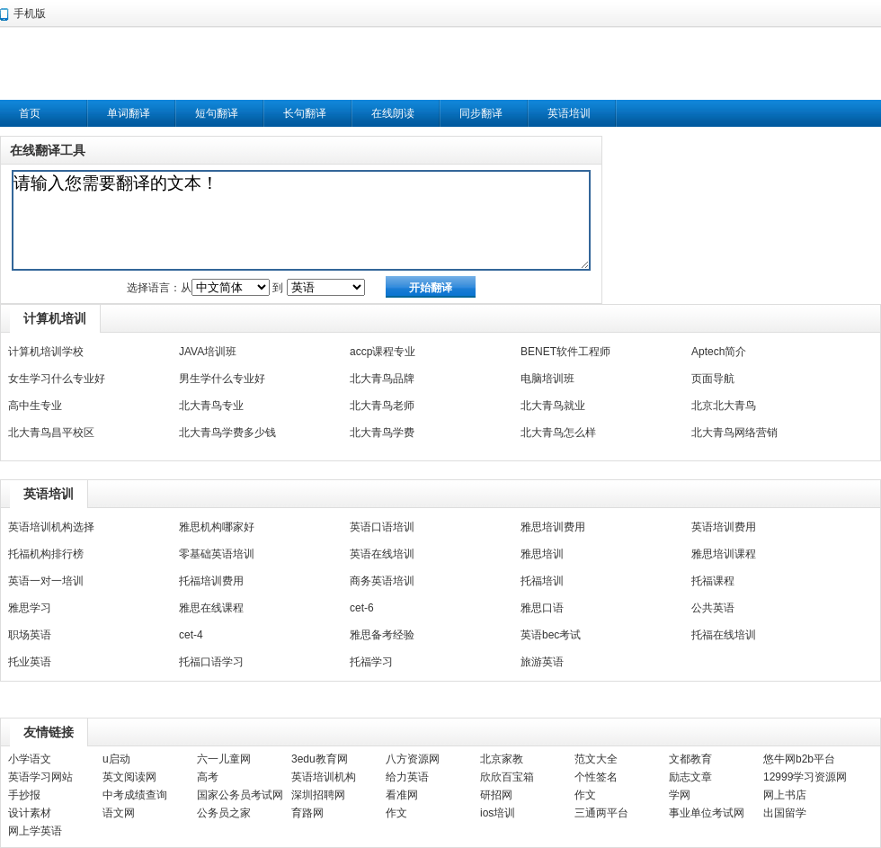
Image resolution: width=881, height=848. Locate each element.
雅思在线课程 (211, 608)
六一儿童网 (224, 759)
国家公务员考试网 (240, 795)
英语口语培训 (382, 527)
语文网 (118, 813)
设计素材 (29, 813)
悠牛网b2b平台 (799, 759)
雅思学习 (29, 608)
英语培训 (569, 113)
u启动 (116, 759)
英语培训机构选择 (51, 527)
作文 (585, 795)
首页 (29, 113)
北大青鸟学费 (382, 432)
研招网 (496, 795)
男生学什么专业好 (222, 378)
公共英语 (712, 608)
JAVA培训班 (207, 351)
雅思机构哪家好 (216, 527)
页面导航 (712, 378)
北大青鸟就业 (553, 405)
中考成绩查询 (134, 795)
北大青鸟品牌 (382, 378)
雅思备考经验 (382, 635)
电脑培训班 (547, 378)
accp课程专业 (382, 351)
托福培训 (542, 581)
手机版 (29, 13)
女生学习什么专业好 (56, 378)
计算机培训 (54, 318)
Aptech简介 (718, 351)
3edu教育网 (319, 759)
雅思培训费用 (553, 527)
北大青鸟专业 (211, 405)
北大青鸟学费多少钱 (227, 432)
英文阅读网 (129, 777)
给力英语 (407, 777)
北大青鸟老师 (382, 405)
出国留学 (784, 813)
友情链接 (48, 732)
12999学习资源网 (805, 777)
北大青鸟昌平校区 (51, 432)
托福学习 (371, 662)
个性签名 (596, 777)
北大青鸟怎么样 (558, 432)
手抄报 (24, 795)
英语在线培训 (382, 554)
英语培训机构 (323, 777)
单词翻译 (128, 113)
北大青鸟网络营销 (734, 432)
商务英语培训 (382, 581)
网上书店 (784, 795)
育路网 (307, 813)
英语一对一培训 (46, 581)
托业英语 (29, 662)
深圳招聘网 (318, 795)
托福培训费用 (211, 581)
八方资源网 (413, 759)
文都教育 (690, 759)
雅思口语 (542, 608)
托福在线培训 (723, 635)
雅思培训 (542, 554)
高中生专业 (35, 405)
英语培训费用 (723, 527)
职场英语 (29, 635)
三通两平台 (601, 813)
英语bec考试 (551, 635)
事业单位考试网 (706, 813)
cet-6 (362, 608)
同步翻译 (481, 113)
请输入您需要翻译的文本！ (301, 220)
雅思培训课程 (723, 554)
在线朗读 (392, 113)
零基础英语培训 (216, 554)
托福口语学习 (211, 662)
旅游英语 (542, 662)
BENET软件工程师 (565, 351)
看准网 (402, 795)
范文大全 (596, 759)
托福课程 (712, 581)
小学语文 (29, 759)
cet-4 (191, 635)
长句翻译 (304, 113)
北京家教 (501, 759)
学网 (679, 795)
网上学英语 (35, 831)
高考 (207, 777)
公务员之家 (224, 813)
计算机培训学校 (46, 351)
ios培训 (497, 813)
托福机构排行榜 (46, 554)
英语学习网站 (40, 777)
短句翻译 (216, 113)
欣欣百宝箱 (507, 777)
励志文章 (690, 777)
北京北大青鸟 (723, 405)
